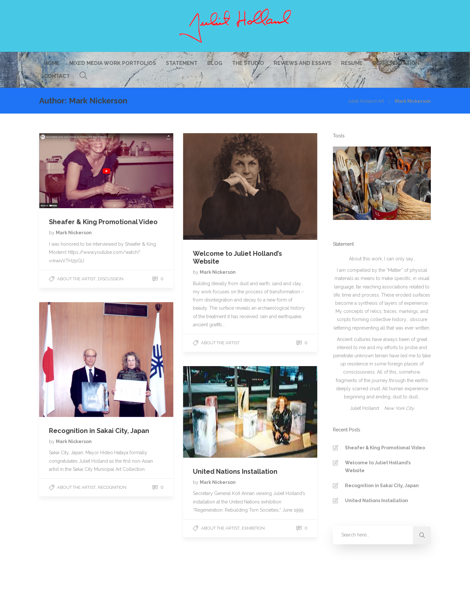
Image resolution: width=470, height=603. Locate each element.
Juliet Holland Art (366, 101)
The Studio (248, 63)
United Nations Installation (376, 500)
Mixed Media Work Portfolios (112, 63)
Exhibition (253, 528)
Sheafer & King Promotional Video (385, 447)
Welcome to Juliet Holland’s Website (378, 466)
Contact (57, 76)
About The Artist (76, 278)
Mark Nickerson (74, 232)
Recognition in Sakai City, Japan (382, 485)
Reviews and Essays (302, 63)
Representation (395, 63)
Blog (214, 63)
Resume (352, 63)
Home (51, 63)
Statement (181, 63)
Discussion (110, 278)
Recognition (112, 487)
